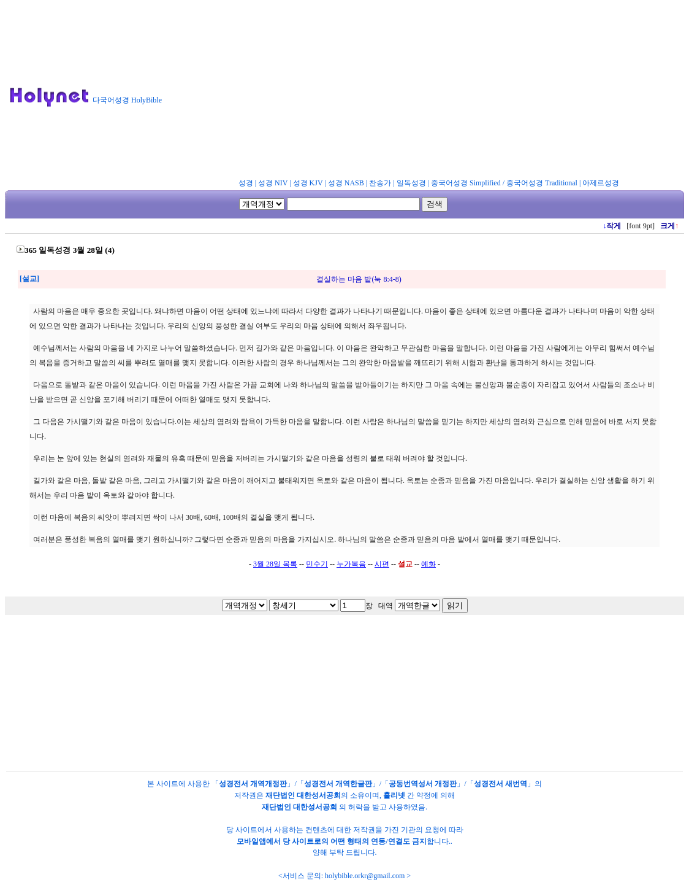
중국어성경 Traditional (541, 183)
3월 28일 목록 (275, 564)
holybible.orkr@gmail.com (365, 875)
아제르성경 (600, 183)
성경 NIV (272, 183)
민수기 (317, 564)
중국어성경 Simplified (466, 183)
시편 (382, 564)
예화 (428, 564)
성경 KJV (308, 183)
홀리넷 (394, 795)
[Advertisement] (430, 91)
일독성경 (411, 183)
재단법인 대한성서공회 (303, 795)
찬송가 (380, 183)
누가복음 (351, 564)
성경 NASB (346, 183)
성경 (245, 183)
